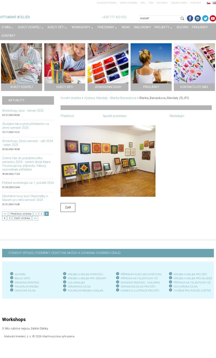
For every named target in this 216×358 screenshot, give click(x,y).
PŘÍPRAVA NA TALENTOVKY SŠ (192, 282)
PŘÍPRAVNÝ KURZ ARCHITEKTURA (141, 274)
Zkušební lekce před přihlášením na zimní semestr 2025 (25, 126)
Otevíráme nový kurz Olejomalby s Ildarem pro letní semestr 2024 (25, 198)
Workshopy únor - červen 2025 (23, 111)
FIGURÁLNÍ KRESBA (27, 286)
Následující (177, 116)
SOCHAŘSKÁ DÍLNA (186, 286)
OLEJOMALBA (76, 282)
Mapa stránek (128, 2)
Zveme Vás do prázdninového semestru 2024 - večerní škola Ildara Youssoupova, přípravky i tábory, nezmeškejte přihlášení (26, 163)
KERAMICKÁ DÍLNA (79, 286)
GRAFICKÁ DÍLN (24, 290)
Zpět (68, 207)
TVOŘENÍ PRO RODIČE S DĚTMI (192, 290)
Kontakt (195, 2)
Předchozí (67, 116)
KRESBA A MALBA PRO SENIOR (86, 278)
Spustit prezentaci (115, 116)
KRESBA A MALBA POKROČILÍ (85, 274)
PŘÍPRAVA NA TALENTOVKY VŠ (139, 278)
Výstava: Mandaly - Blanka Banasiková (110, 98)
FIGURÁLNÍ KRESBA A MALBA (85, 290)
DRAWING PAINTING (27, 282)
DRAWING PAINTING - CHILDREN (140, 282)
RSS (143, 2)
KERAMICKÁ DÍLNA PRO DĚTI (138, 286)
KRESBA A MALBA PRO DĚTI (190, 274)
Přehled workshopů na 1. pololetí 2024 (28, 183)
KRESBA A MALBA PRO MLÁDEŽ (193, 278)
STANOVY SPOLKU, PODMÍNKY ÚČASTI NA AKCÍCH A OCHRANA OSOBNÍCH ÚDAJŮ (64, 253)
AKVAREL (20, 274)
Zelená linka (179, 2)
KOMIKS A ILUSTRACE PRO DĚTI (140, 290)
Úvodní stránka (107, 2)
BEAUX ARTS (22, 278)
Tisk (150, 2)
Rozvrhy (162, 2)
